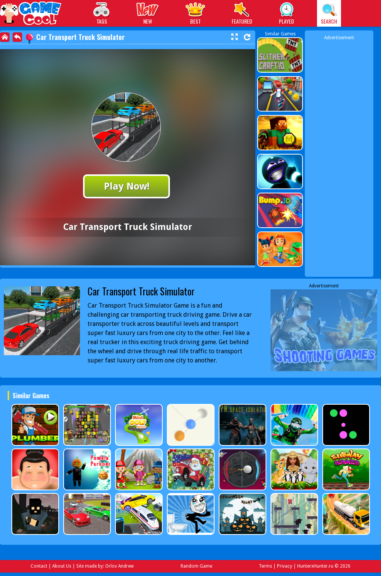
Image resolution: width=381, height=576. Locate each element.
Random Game (196, 566)
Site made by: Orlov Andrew (105, 566)
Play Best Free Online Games (31, 14)
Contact (38, 566)
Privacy (284, 566)
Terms (265, 566)
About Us (61, 566)
